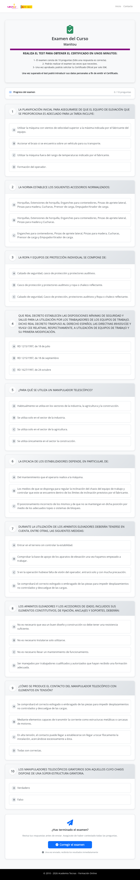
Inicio (118, 6)
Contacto (128, 6)
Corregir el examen (70, 844)
